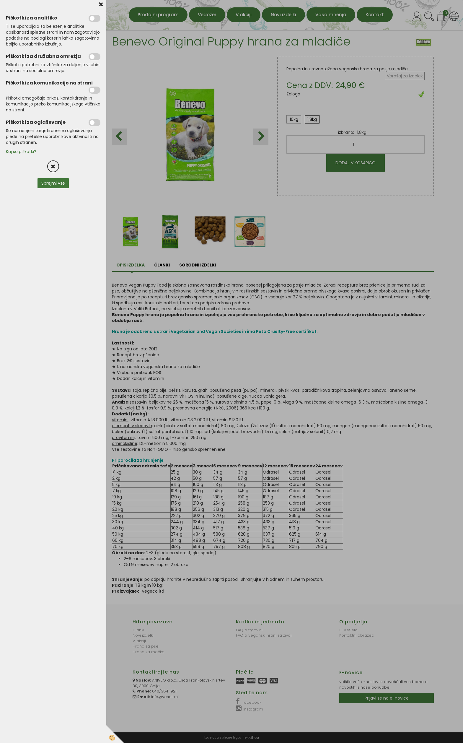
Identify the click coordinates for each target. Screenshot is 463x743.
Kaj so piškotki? (21, 152)
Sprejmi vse (53, 183)
